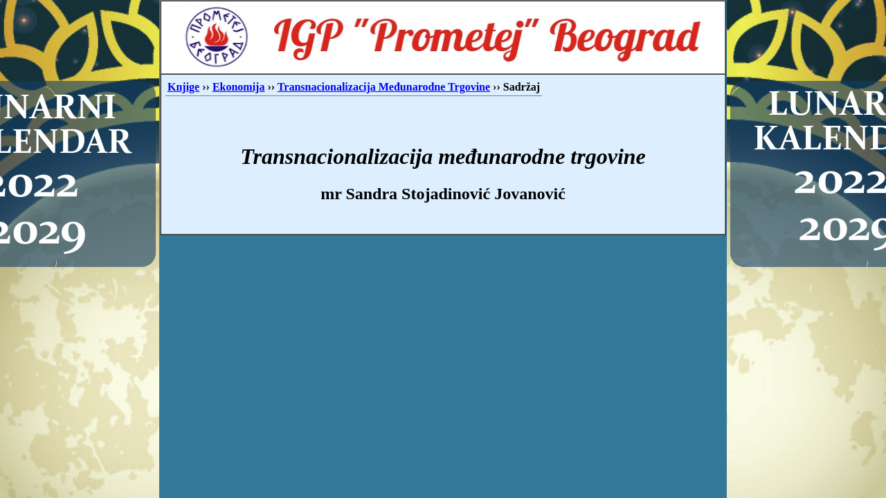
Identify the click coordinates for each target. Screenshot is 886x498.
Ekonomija (239, 87)
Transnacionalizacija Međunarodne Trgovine (384, 87)
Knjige (183, 87)
